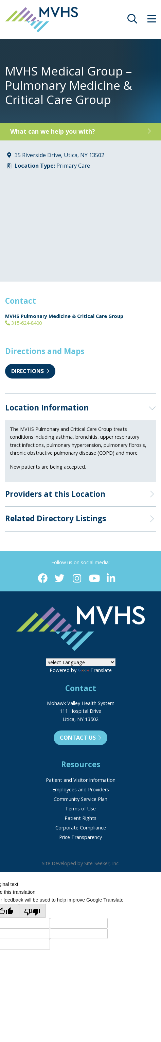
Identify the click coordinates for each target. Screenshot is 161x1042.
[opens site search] (132, 20)
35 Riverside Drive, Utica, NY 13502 (59, 155)
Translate (95, 670)
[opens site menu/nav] (151, 20)
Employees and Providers (80, 789)
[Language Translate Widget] (80, 662)
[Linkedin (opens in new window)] (111, 579)
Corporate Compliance (80, 827)
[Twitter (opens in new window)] (60, 579)
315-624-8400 (23, 323)
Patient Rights (80, 818)
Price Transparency (80, 837)
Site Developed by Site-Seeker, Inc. (81, 863)
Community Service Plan (80, 799)
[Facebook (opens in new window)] (43, 579)
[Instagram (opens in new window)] (77, 579)
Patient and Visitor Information (80, 780)
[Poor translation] (32, 911)
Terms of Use (80, 808)
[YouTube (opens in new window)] (94, 579)
